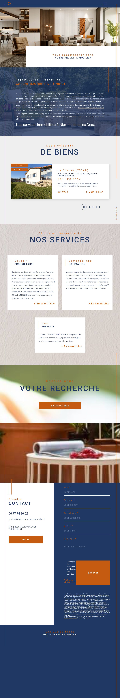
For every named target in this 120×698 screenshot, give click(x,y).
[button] (109, 181)
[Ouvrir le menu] (105, 3)
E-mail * (69, 526)
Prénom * (69, 500)
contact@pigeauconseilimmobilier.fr (27, 520)
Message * (70, 539)
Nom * (67, 487)
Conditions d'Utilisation (70, 618)
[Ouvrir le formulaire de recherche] (9, 4)
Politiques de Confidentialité (93, 616)
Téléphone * (71, 513)
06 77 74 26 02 (18, 513)
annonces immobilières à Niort (91, 107)
